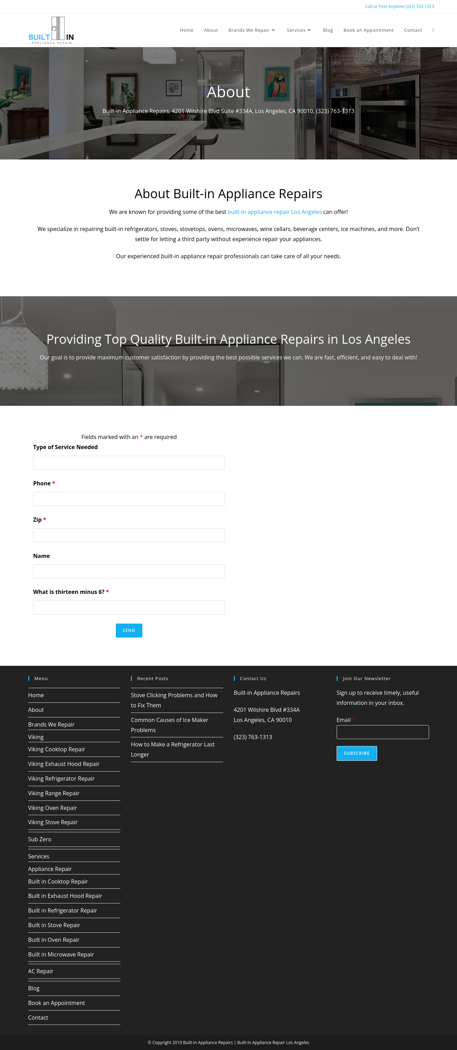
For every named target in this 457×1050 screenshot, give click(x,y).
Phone (44, 483)
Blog (34, 988)
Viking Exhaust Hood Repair (64, 764)
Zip (39, 519)
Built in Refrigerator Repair (62, 910)
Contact (38, 1017)
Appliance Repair (50, 869)
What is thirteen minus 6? (71, 592)
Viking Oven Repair (52, 808)
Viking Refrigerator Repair (61, 778)
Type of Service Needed (65, 447)
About (36, 710)
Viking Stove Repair (53, 822)
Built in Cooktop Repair (58, 881)
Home (36, 695)
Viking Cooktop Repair (56, 749)
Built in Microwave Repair (61, 954)
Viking (36, 737)
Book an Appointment (56, 1003)
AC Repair (40, 971)
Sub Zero (40, 839)
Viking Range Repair (54, 793)
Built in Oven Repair (54, 940)
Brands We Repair (51, 724)
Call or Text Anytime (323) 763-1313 (399, 6)
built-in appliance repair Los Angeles (275, 212)
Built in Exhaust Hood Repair (65, 896)
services (271, 357)
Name (41, 556)
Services (39, 856)
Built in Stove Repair (54, 925)
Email (346, 720)
